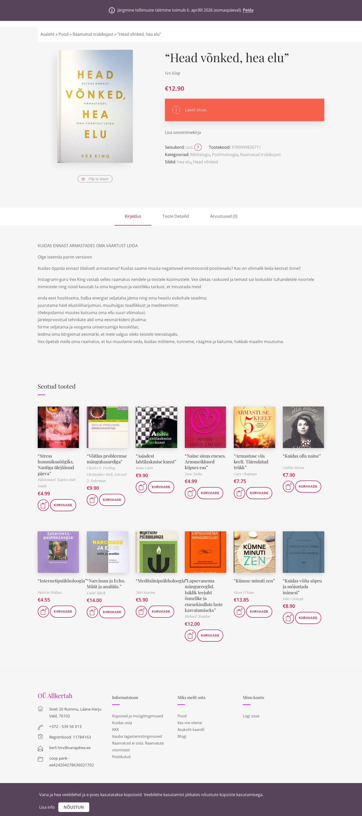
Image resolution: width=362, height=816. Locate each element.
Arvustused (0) (224, 216)
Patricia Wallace (50, 592)
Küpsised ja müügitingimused (137, 715)
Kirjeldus (133, 216)
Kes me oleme (189, 722)
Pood (64, 34)
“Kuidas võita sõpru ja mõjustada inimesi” (302, 587)
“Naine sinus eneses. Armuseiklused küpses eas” (205, 462)
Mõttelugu (200, 154)
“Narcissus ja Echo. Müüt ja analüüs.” (106, 583)
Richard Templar (197, 616)
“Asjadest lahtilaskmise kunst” (156, 459)
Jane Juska (193, 473)
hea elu (184, 162)
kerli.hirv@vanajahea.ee (69, 747)
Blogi (181, 736)
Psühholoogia (225, 154)
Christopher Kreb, (101, 474)
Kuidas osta (122, 722)
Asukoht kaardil (190, 729)
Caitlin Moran (293, 467)
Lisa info (47, 807)
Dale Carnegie (293, 598)
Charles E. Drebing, (101, 467)
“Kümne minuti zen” (254, 581)
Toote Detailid (175, 216)
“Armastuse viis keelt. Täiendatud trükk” (251, 462)
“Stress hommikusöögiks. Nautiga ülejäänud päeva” (56, 464)
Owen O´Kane (244, 592)
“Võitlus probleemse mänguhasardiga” (107, 459)
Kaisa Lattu (144, 467)
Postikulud (121, 756)
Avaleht (47, 34)
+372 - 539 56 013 (65, 726)
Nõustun (74, 807)
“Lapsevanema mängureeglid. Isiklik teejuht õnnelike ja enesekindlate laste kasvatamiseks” (204, 595)
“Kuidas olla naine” (302, 456)
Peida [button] (248, 10)
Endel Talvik (96, 592)
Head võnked (205, 162)
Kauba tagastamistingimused (137, 736)
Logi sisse (251, 715)
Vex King (172, 73)
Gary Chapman (245, 473)
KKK (115, 729)
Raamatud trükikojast (93, 34)
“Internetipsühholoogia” (62, 581)
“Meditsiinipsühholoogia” (161, 581)
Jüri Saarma (145, 592)
